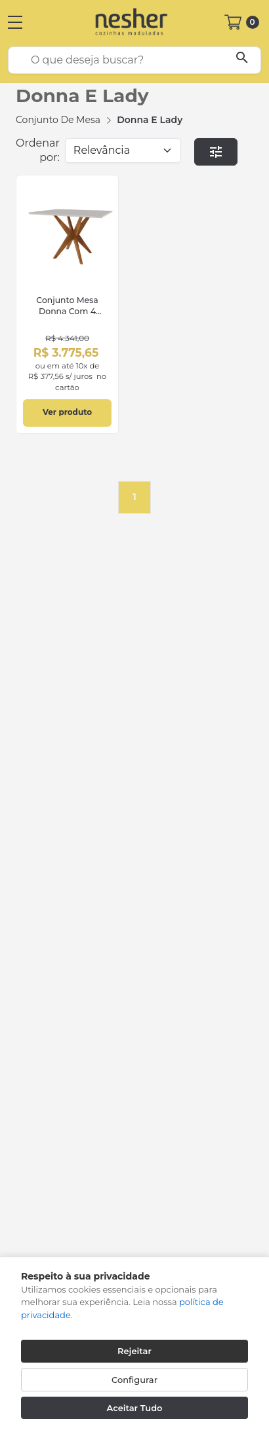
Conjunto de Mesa (58, 120)
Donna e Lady (149, 120)
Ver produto (67, 412)
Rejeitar (134, 1351)
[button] (216, 152)
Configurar (134, 1379)
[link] (67, 304)
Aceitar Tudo (135, 1408)
